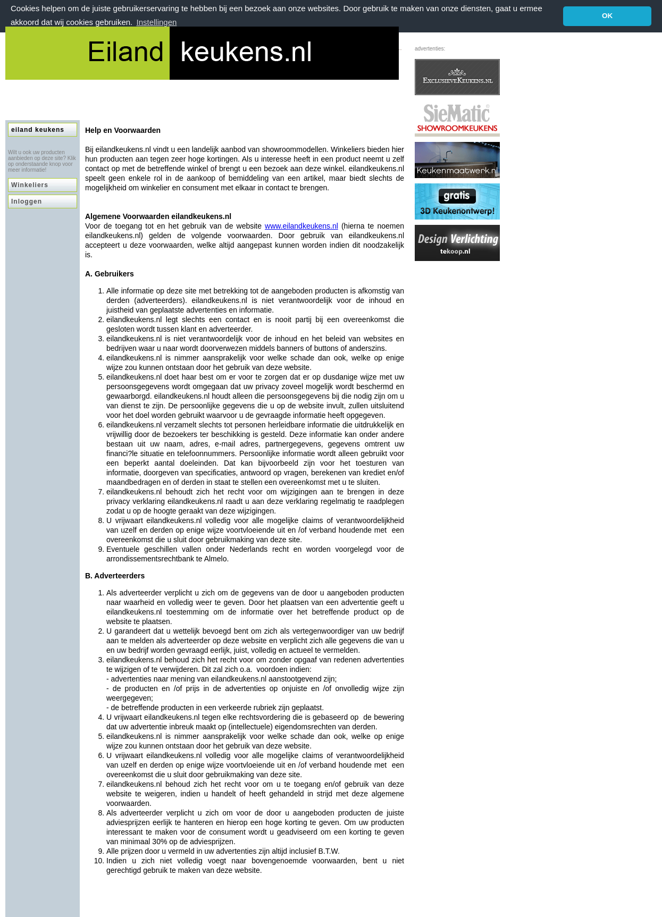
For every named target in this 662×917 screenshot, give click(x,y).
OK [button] (607, 16)
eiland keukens (37, 129)
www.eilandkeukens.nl (301, 225)
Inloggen (26, 201)
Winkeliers (29, 184)
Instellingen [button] (156, 22)
